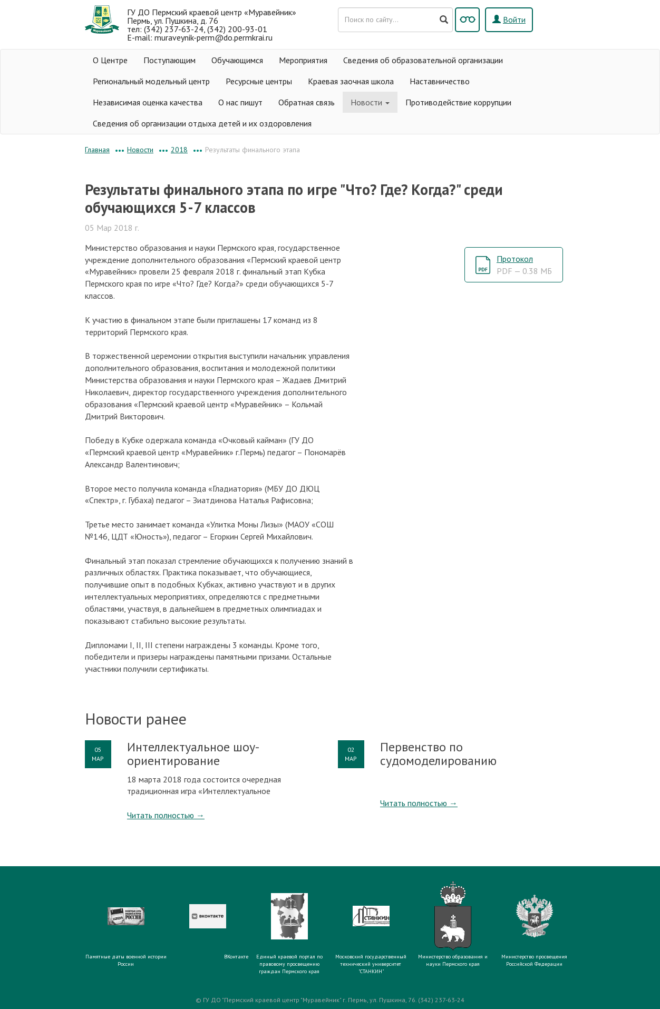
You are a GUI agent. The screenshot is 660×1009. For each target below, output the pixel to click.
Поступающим (169, 60)
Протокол (524, 264)
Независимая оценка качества (147, 102)
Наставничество (440, 81)
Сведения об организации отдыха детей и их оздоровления (202, 123)
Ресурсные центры (259, 81)
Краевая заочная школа (351, 81)
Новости (370, 102)
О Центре (110, 60)
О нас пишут (240, 102)
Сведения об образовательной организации (423, 60)
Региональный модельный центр (151, 81)
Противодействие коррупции (458, 102)
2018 (179, 149)
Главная (97, 149)
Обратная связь (306, 102)
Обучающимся (237, 60)
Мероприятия (303, 60)
